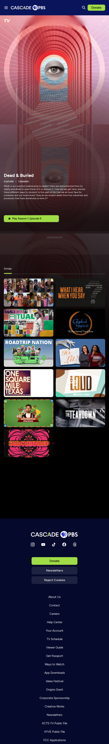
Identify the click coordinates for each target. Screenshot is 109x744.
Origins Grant (54, 689)
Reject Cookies (54, 580)
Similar (8, 268)
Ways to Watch (54, 664)
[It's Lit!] (80, 353)
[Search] (83, 7)
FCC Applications (54, 740)
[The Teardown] (80, 413)
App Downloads (54, 673)
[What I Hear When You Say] (80, 293)
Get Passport (54, 656)
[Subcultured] (28, 443)
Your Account (54, 630)
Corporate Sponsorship (55, 698)
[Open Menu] (103, 20)
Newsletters (54, 570)
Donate (96, 7)
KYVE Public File (54, 731)
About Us (54, 597)
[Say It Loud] (80, 383)
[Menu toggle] (6, 7)
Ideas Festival (54, 681)
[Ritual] (28, 323)
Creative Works (54, 706)
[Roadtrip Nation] (28, 353)
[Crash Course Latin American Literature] (28, 413)
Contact (54, 605)
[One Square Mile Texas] (28, 383)
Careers (54, 614)
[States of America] (28, 293)
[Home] (54, 534)
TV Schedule (55, 639)
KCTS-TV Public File (54, 723)
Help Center (54, 622)
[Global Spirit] (80, 323)
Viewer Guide (54, 647)
